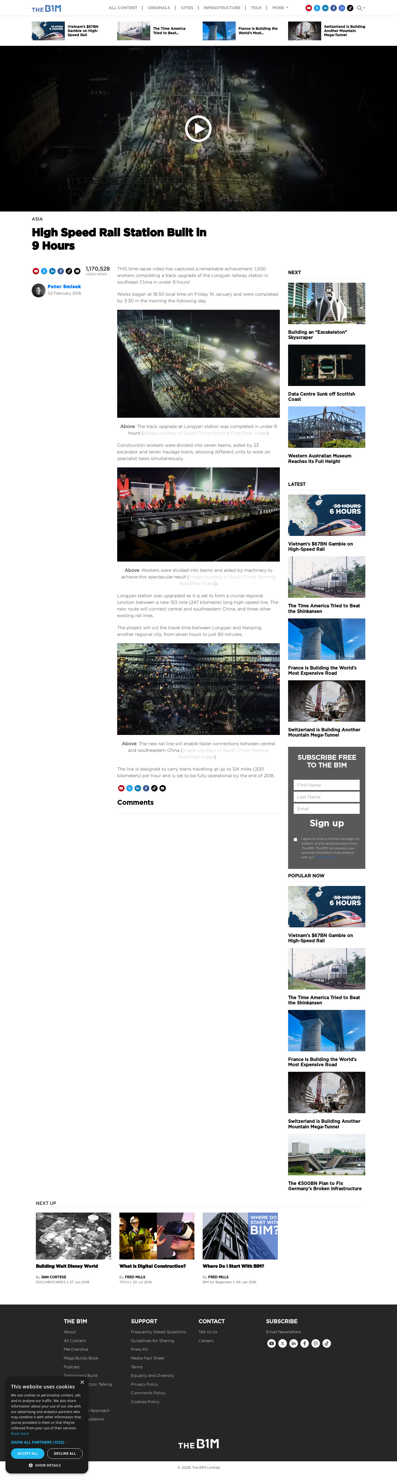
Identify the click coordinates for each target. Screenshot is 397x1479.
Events (70, 1393)
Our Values (74, 1401)
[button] (47, 1442)
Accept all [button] (28, 1453)
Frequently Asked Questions (158, 1332)
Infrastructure (222, 8)
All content (123, 8)
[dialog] (47, 1425)
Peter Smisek (64, 286)
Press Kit (139, 1349)
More (278, 8)
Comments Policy (148, 1393)
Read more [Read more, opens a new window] (20, 1433)
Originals (159, 8)
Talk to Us (207, 1332)
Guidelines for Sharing (152, 1340)
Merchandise (76, 1349)
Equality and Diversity (152, 1375)
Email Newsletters (283, 1332)
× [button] (82, 1382)
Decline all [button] (65, 1453)
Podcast (72, 1367)
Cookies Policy (145, 1401)
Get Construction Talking (88, 1384)
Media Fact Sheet (147, 1358)
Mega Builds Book (81, 1358)
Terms (137, 1367)
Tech (256, 8)
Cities (187, 8)
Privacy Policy (325, 857)
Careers (205, 1340)
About (70, 1332)
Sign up (327, 823)
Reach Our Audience (84, 1419)
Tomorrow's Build (81, 1375)
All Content (75, 1340)
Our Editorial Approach (87, 1410)
